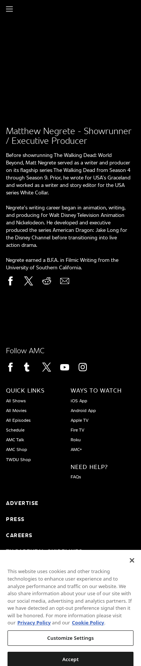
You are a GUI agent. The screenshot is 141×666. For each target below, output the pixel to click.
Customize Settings (70, 641)
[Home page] (22, 9)
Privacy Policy (34, 626)
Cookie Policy (88, 626)
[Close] (132, 564)
